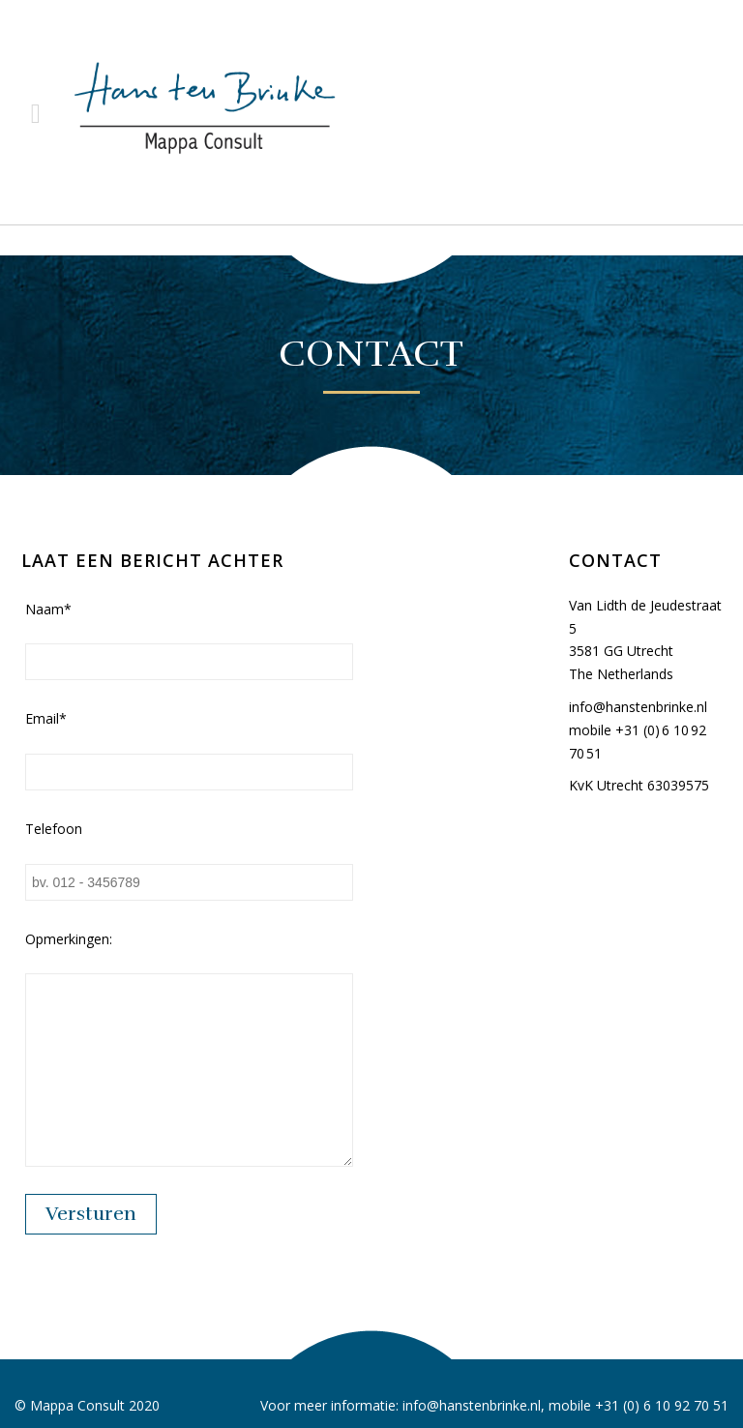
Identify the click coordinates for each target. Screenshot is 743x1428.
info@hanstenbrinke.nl (638, 707)
